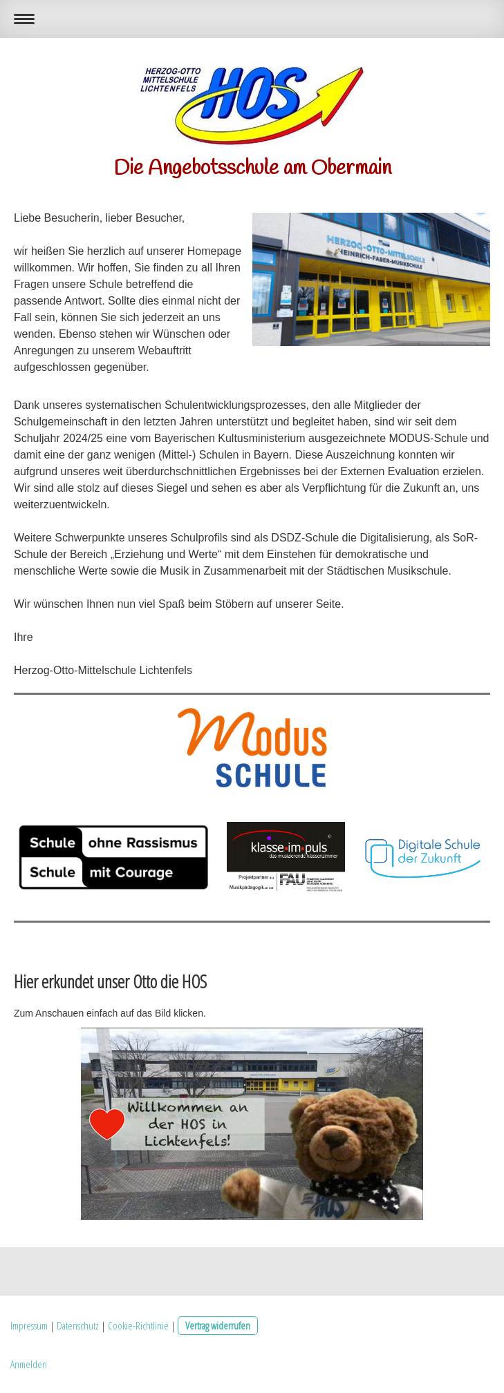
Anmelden (28, 1364)
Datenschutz (78, 1325)
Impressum (29, 1325)
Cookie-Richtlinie (138, 1325)
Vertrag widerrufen (217, 1325)
